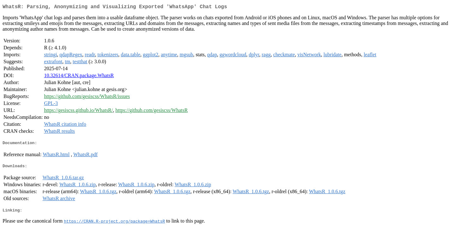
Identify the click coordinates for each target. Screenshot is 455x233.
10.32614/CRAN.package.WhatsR (79, 76)
